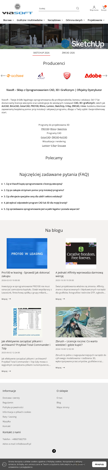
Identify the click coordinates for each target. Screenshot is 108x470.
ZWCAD (55, 137)
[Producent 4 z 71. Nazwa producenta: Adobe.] (93, 76)
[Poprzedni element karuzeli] (3, 75)
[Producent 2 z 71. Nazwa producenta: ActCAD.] (41, 76)
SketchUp (62, 129)
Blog (59, 402)
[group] (54, 36)
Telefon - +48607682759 (14, 439)
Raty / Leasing (10, 416)
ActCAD (63, 137)
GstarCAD (45, 137)
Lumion (46, 145)
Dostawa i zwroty (11, 397)
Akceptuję (99, 464)
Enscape (62, 145)
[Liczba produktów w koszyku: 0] (103, 8)
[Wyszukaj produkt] (59, 8)
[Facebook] (54, 451)
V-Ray (53, 145)
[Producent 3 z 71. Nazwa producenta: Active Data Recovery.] (67, 76)
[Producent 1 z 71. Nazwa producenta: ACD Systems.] (15, 76)
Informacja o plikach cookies (17, 412)
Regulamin (8, 402)
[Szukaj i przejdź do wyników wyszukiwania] (77, 8)
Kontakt (6, 426)
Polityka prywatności (13, 407)
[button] (8, 20)
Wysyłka (7, 421)
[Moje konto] (94, 8)
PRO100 (45, 129)
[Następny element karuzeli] (104, 75)
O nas (59, 397)
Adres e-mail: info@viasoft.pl (17, 443)
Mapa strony (63, 407)
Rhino (53, 129)
